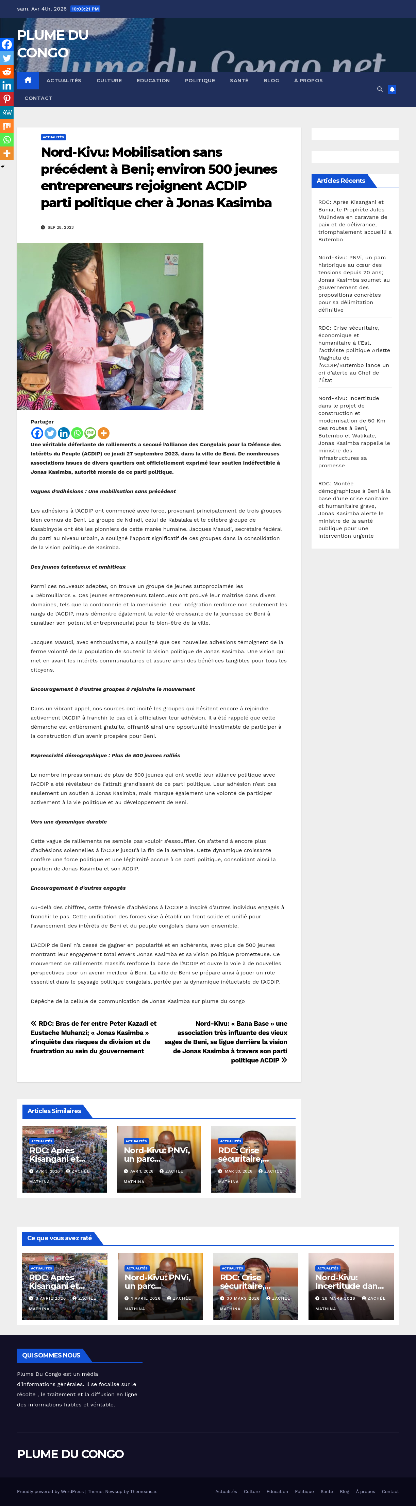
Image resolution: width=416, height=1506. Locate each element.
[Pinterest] (7, 99)
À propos (308, 80)
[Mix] (7, 126)
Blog (271, 80)
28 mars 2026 (339, 1298)
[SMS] (90, 433)
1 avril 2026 (147, 1298)
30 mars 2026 (244, 1298)
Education (153, 80)
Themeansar (143, 1491)
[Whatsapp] (77, 433)
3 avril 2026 (52, 1298)
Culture (109, 80)
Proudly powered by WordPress (51, 1491)
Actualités (64, 80)
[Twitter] (50, 433)
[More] (104, 433)
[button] (380, 89)
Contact (38, 98)
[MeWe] (7, 112)
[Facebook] (37, 433)
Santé (239, 80)
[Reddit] (7, 72)
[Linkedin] (64, 433)
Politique (200, 80)
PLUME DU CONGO (70, 1454)
